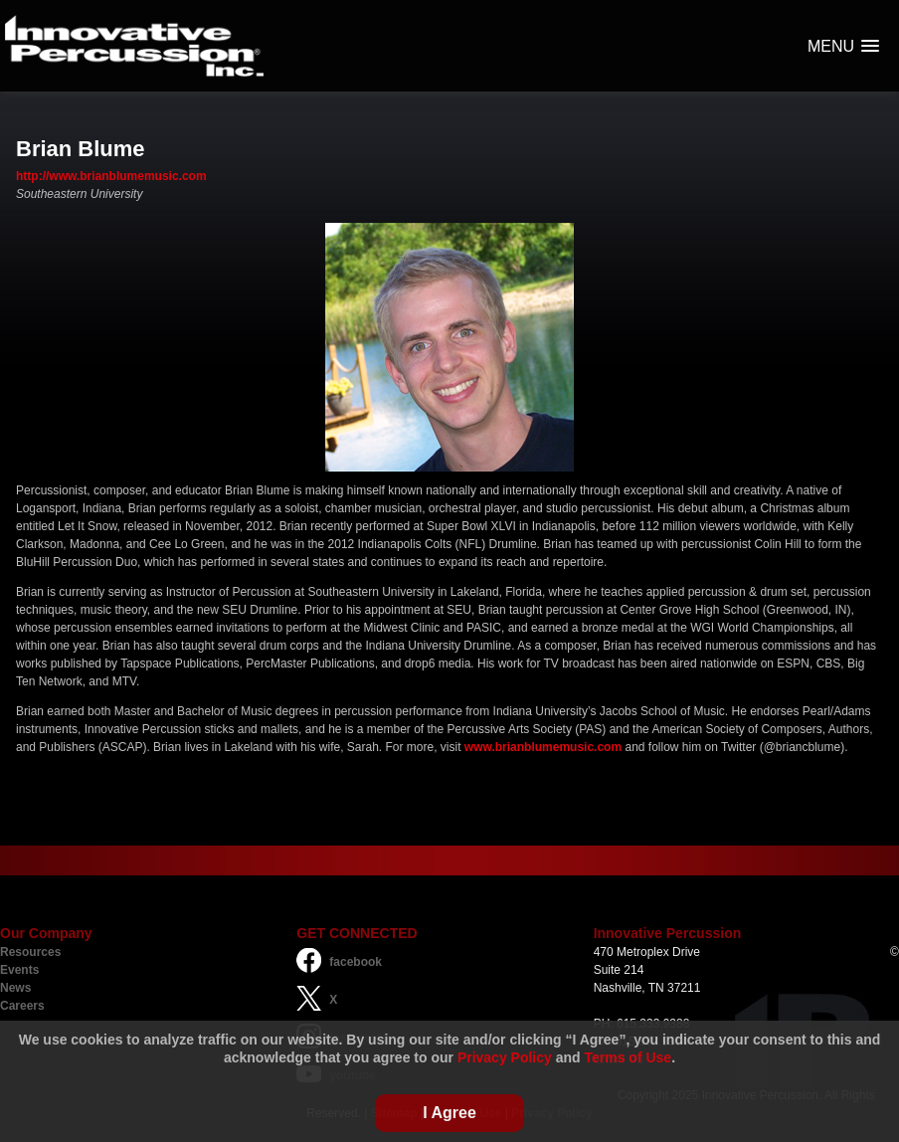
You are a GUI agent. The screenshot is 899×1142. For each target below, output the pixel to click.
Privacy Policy (504, 1057)
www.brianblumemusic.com (543, 747)
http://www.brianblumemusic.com (111, 176)
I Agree (449, 1112)
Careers (22, 1006)
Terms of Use (628, 1057)
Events (19, 970)
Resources (30, 952)
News (15, 988)
